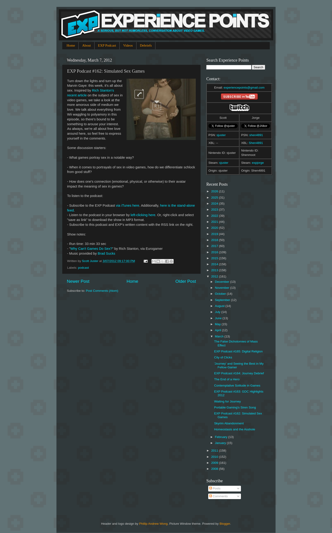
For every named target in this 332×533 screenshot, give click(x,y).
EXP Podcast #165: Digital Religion (238, 351)
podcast (83, 267)
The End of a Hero (227, 379)
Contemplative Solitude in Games (237, 385)
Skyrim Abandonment (229, 423)
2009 (215, 463)
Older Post (185, 281)
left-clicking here (143, 215)
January (221, 443)
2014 (215, 264)
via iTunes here (127, 205)
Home (71, 45)
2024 (215, 203)
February (221, 437)
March (219, 336)
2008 (215, 468)
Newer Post (78, 281)
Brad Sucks (106, 253)
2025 (215, 197)
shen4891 (256, 135)
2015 (215, 258)
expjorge (258, 162)
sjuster (221, 135)
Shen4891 (256, 143)
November (222, 287)
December (222, 281)
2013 (215, 270)
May (218, 324)
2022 (215, 215)
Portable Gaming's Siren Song (235, 407)
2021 (215, 221)
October (221, 293)
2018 (215, 240)
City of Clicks (223, 357)
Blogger (224, 523)
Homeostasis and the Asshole (234, 429)
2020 (215, 227)
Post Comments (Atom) (102, 290)
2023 (215, 209)
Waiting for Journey (227, 401)
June (218, 318)
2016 (215, 252)
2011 (215, 450)
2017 (215, 246)
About (86, 45)
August (220, 306)
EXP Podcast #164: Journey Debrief (239, 373)
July (218, 312)
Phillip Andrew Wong (153, 523)
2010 (215, 457)
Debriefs (146, 45)
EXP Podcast (107, 45)
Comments (218, 496)
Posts (215, 488)
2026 (215, 191)
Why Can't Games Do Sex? (91, 248)
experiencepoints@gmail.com (244, 87)
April (218, 330)
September (223, 300)
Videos (128, 45)
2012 (215, 276)
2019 (215, 234)
